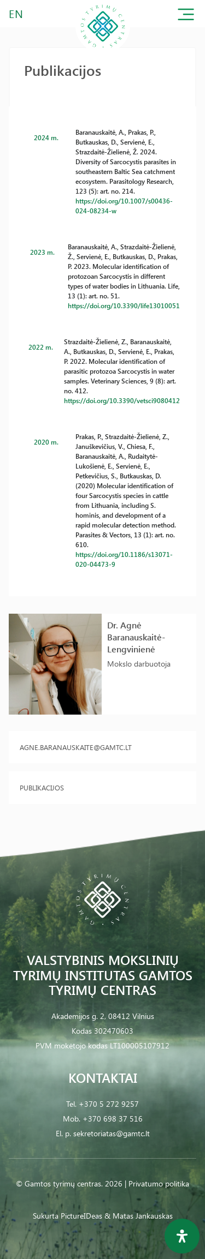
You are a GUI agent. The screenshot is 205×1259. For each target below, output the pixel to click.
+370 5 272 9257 (109, 1104)
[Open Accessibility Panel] (182, 1236)
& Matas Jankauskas (138, 1215)
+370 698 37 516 (113, 1118)
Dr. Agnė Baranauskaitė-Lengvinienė (136, 637)
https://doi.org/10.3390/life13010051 (124, 305)
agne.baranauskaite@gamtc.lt (76, 747)
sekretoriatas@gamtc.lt (111, 1133)
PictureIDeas (81, 1215)
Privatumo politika (158, 1183)
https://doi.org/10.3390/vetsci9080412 (122, 400)
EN (16, 13)
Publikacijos (42, 787)
